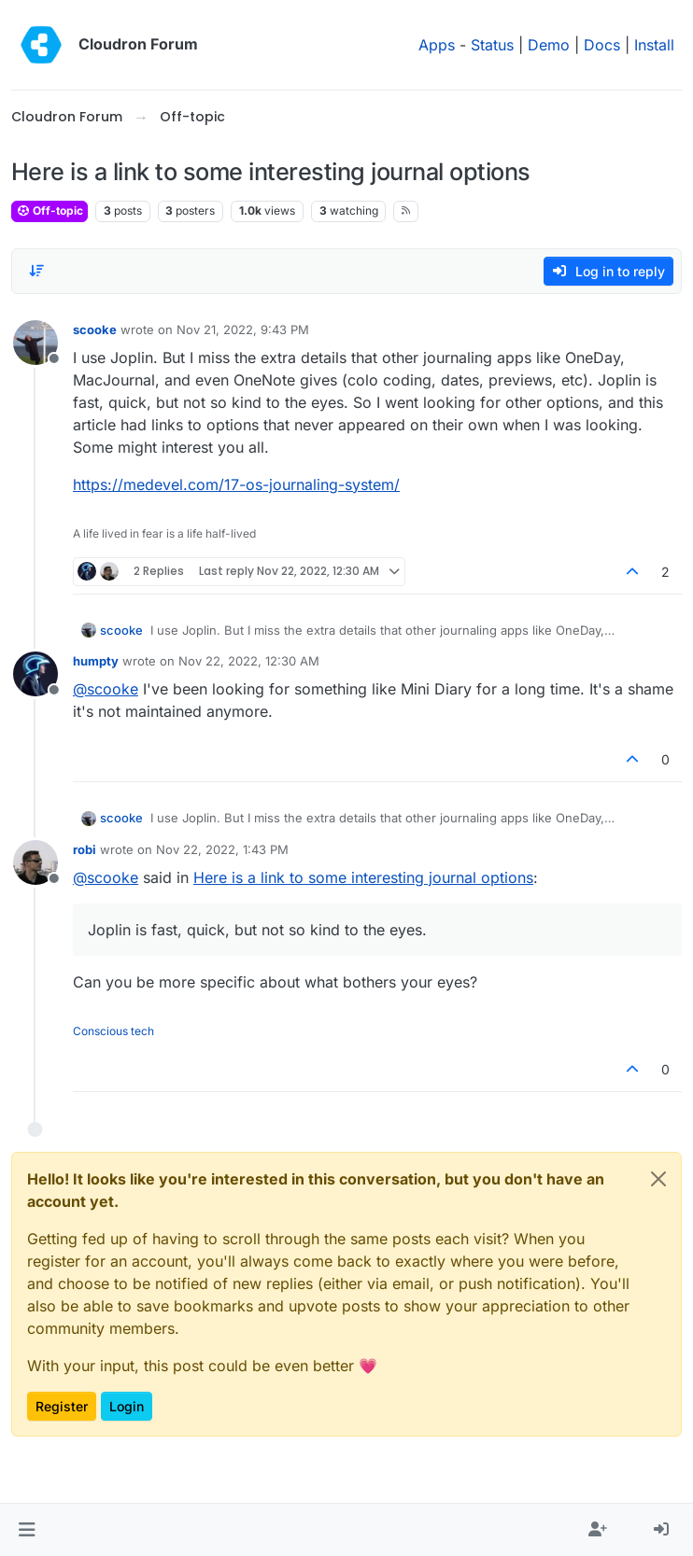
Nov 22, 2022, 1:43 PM (222, 849)
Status (492, 44)
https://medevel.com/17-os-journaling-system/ (236, 484)
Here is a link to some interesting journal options (363, 877)
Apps (436, 44)
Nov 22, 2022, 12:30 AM (248, 660)
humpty (96, 660)
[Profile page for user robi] (35, 862)
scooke (95, 329)
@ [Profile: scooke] (105, 689)
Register (61, 1406)
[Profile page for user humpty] (35, 674)
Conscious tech (113, 1031)
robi (84, 849)
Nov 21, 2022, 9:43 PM (243, 329)
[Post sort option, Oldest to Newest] (36, 270)
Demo (549, 44)
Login (126, 1406)
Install (654, 44)
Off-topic (49, 210)
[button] (26, 1530)
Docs (602, 44)
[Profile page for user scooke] (35, 342)
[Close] (658, 1179)
